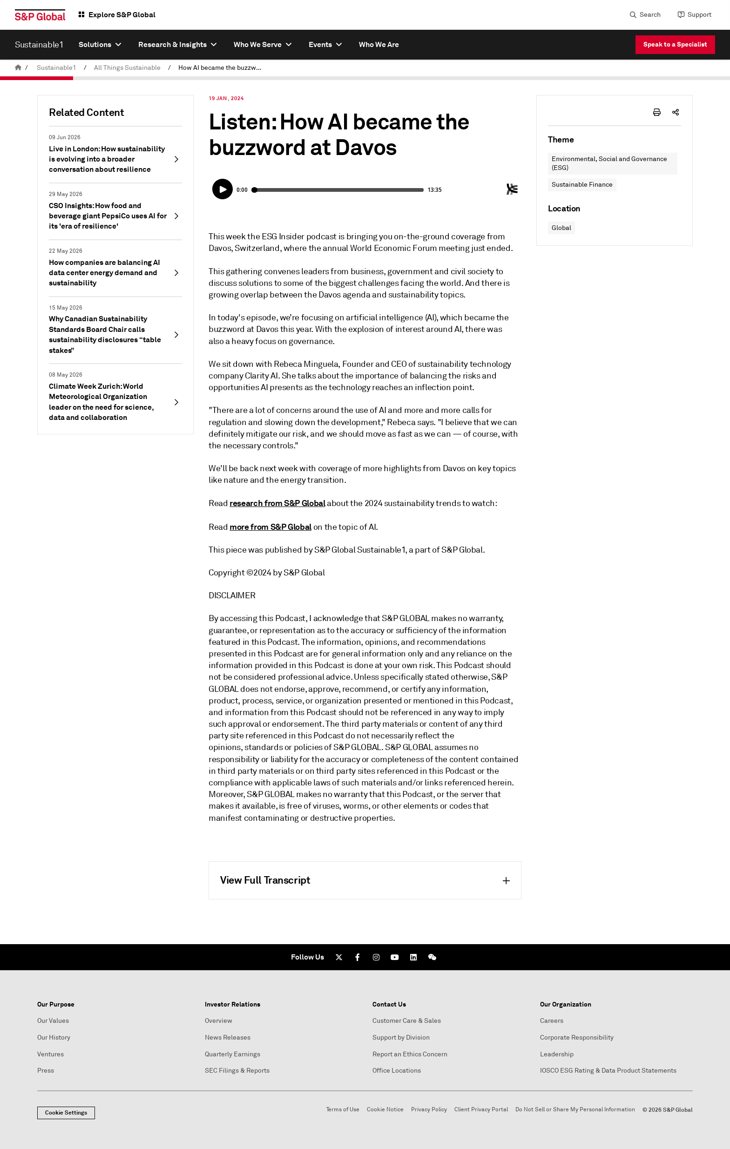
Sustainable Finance (582, 185)
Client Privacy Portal (481, 1109)
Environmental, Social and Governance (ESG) (609, 163)
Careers (551, 1021)
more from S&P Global (270, 526)
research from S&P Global (277, 503)
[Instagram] (376, 957)
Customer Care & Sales (406, 1021)
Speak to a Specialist (675, 44)
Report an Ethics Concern (409, 1054)
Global (561, 228)
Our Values (53, 1021)
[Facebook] (357, 957)
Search (650, 15)
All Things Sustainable (127, 68)
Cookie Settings (66, 1112)
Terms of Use (342, 1109)
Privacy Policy (429, 1109)
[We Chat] (432, 957)
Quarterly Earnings (232, 1054)
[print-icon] (656, 112)
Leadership (557, 1054)
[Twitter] (338, 957)
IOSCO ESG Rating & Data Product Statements (608, 1071)
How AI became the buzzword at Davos (223, 68)
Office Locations (396, 1071)
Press (45, 1071)
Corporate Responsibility (577, 1037)
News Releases (227, 1037)
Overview (218, 1021)
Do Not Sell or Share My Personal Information (575, 1109)
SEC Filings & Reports (237, 1071)
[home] (18, 68)
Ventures (50, 1054)
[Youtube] (394, 957)
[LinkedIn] (413, 957)
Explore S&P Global (121, 15)
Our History (53, 1037)
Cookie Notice (385, 1109)
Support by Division (401, 1037)
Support (699, 15)
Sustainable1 (56, 68)
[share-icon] (675, 112)
